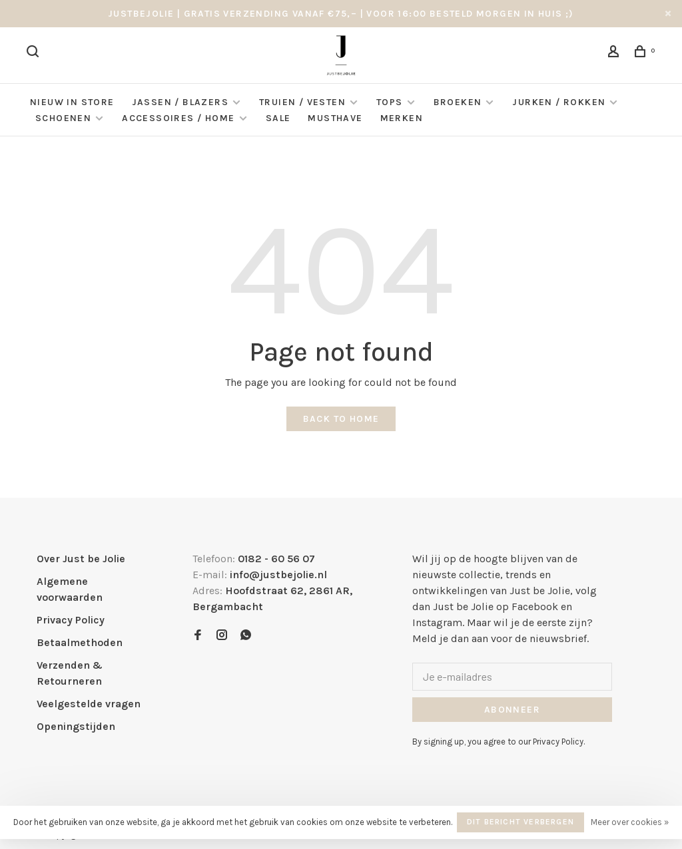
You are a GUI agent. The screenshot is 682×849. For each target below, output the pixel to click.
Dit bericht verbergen (520, 821)
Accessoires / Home (180, 118)
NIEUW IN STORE (72, 102)
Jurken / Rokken (558, 102)
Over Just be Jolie (81, 558)
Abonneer (512, 709)
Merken (401, 118)
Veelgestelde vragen (89, 703)
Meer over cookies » (630, 822)
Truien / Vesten (302, 102)
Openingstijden (76, 726)
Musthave (335, 118)
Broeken (458, 102)
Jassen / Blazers (180, 102)
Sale (278, 118)
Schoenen (63, 118)
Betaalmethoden (80, 642)
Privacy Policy (71, 619)
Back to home (341, 418)
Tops (389, 102)
